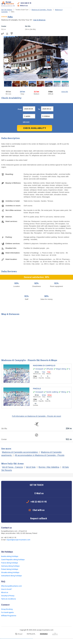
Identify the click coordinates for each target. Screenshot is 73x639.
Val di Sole (31, 467)
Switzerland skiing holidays (11, 576)
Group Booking (7, 609)
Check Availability (34, 128)
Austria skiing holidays (9, 556)
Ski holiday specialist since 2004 (8, 3)
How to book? (6, 589)
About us (4, 592)
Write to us (24, 6)
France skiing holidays (9, 563)
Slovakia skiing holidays (10, 572)
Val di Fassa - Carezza (12, 467)
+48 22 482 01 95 (25, 3)
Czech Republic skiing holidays (13, 560)
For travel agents (7, 612)
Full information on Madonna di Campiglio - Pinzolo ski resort (36, 416)
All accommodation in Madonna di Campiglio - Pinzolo (39, 455)
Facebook (3, 545)
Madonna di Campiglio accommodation (20, 452)
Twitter (8, 545)
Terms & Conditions (8, 599)
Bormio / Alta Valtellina (49, 467)
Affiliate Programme (8, 616)
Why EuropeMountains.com (11, 586)
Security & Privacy (7, 596)
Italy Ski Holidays (6, 9)
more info (64, 92)
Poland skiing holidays (9, 569)
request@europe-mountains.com (18, 540)
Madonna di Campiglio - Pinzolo (42, 9)
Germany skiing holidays (10, 566)
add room (26, 122)
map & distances (39, 20)
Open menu (70, 4)
